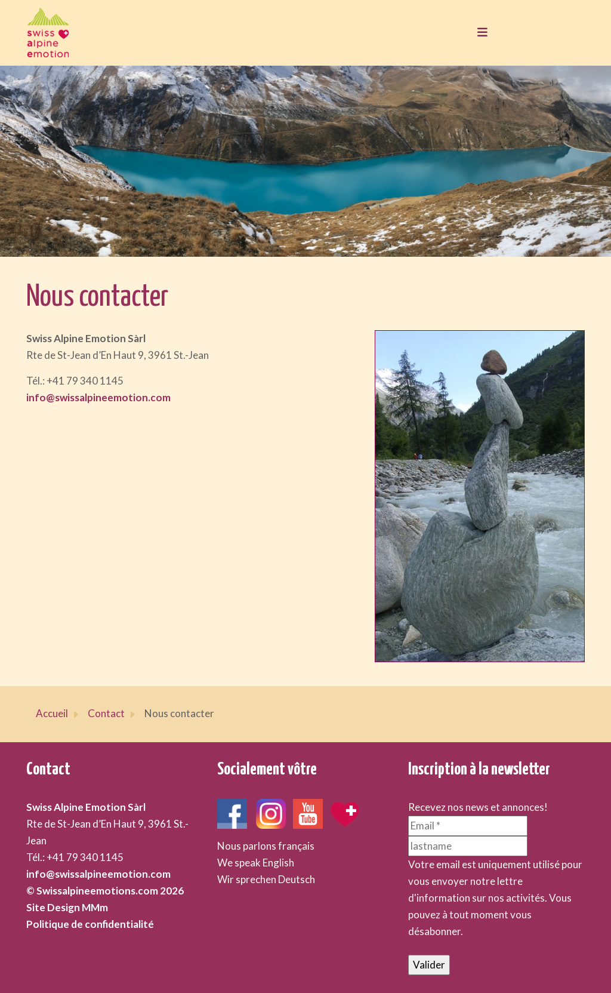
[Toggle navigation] (479, 33)
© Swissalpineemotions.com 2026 (105, 890)
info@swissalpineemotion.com (98, 397)
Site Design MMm (67, 907)
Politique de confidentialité (90, 924)
